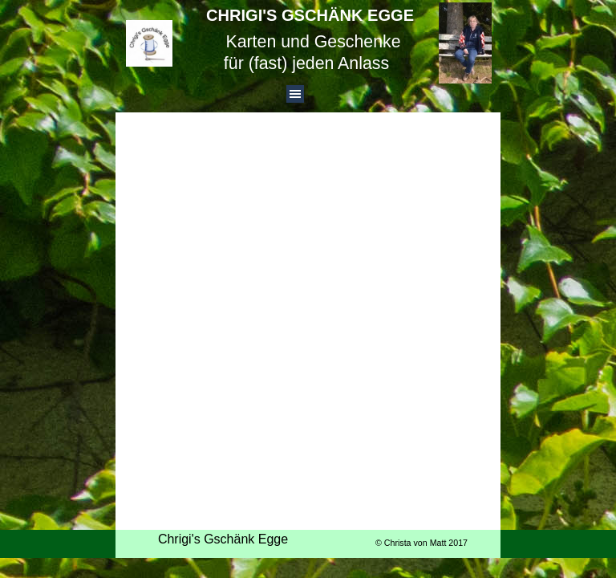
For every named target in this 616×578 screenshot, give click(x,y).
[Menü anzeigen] (295, 94)
